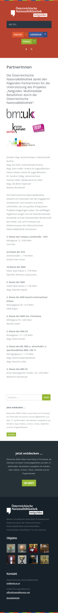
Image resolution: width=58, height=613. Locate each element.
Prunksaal (30, 41)
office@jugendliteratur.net (18, 592)
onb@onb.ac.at (13, 583)
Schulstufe (21, 34)
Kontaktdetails (13, 598)
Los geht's (11, 434)
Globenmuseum (38, 34)
